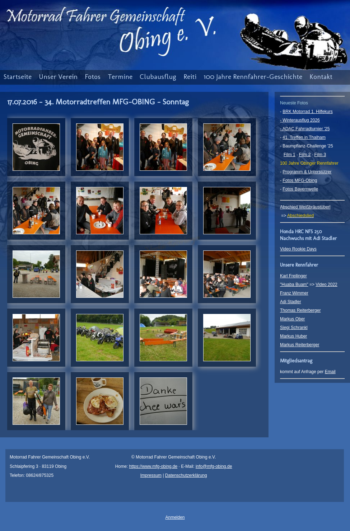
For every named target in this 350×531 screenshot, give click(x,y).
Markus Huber (293, 336)
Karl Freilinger (293, 275)
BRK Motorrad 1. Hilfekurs (307, 111)
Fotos (93, 76)
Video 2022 (326, 284)
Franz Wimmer (294, 293)
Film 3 (320, 154)
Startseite (18, 76)
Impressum (151, 475)
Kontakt (320, 76)
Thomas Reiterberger (300, 310)
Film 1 (289, 154)
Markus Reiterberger (299, 344)
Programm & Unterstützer (307, 171)
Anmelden (175, 517)
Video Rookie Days (298, 249)
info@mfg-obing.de (214, 466)
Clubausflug (158, 76)
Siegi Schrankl (294, 327)
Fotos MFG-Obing (300, 180)
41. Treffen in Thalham (304, 137)
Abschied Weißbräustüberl (305, 207)
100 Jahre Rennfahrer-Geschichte (253, 76)
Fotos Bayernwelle (300, 189)
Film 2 (305, 154)
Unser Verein (58, 76)
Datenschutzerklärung (186, 475)
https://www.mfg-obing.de (153, 466)
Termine (120, 76)
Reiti (189, 76)
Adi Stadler (290, 301)
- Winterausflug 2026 (300, 120)
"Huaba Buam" (294, 284)
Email (330, 371)
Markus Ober (292, 318)
